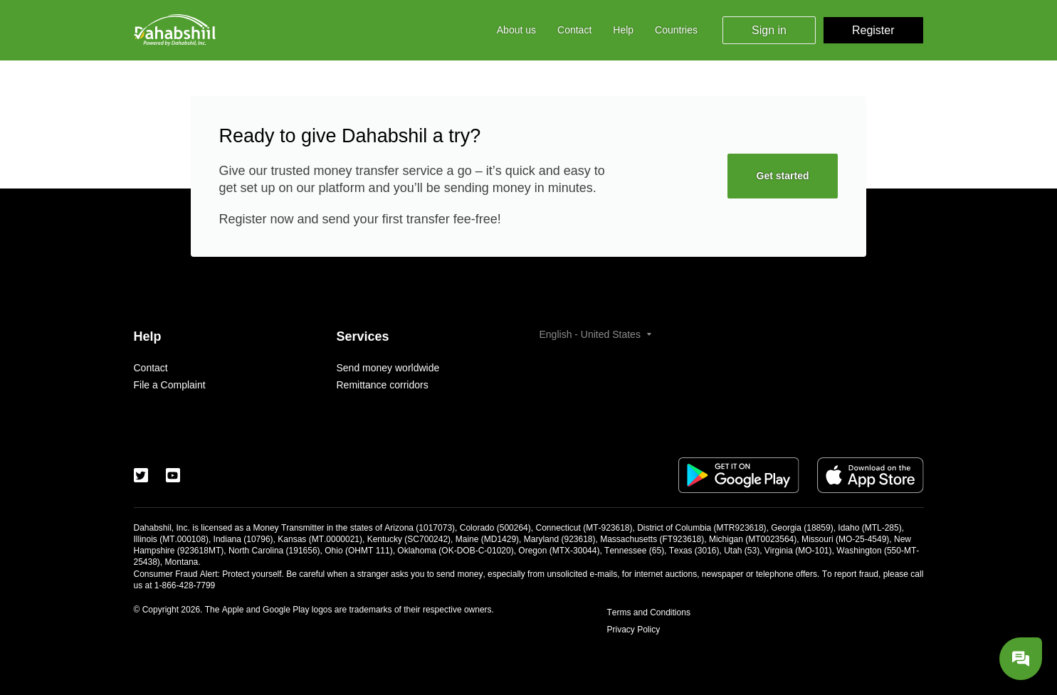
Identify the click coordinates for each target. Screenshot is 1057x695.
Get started (783, 175)
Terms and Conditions (648, 612)
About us (516, 30)
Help (623, 30)
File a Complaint (170, 385)
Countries (676, 30)
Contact (574, 30)
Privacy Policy (634, 630)
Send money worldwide (388, 367)
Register (873, 30)
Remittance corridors (382, 385)
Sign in (769, 30)
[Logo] (175, 30)
